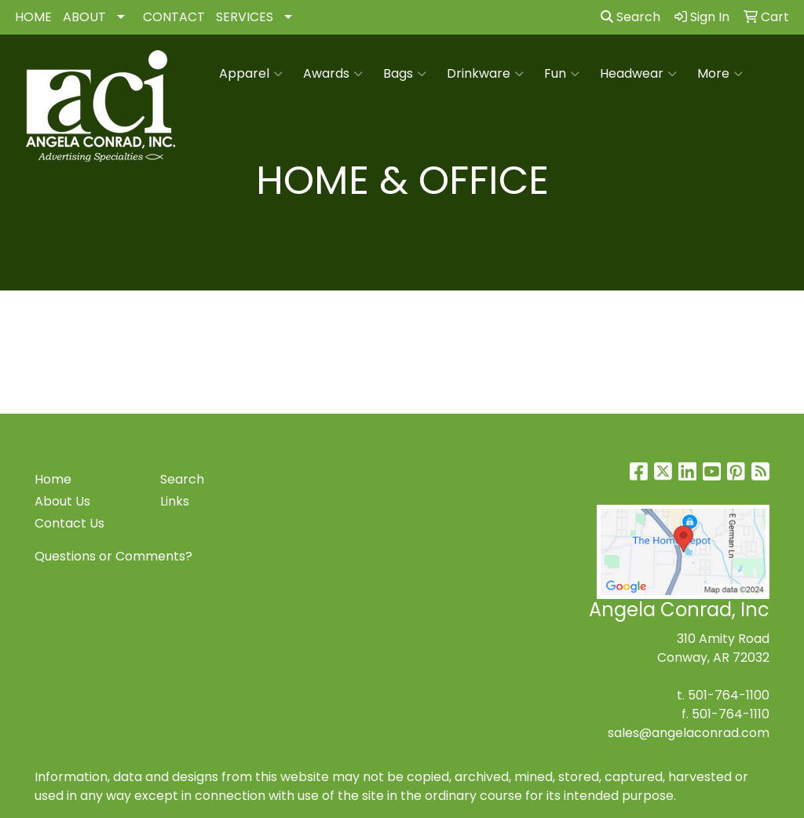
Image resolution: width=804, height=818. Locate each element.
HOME (33, 17)
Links (174, 501)
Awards (333, 73)
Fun (561, 73)
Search (630, 17)
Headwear (638, 73)
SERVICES (244, 17)
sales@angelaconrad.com (688, 733)
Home (53, 479)
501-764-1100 (728, 695)
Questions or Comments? (113, 556)
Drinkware (485, 73)
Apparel (251, 73)
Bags (404, 73)
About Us (62, 501)
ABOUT (84, 17)
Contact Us (69, 523)
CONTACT (174, 17)
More (720, 73)
